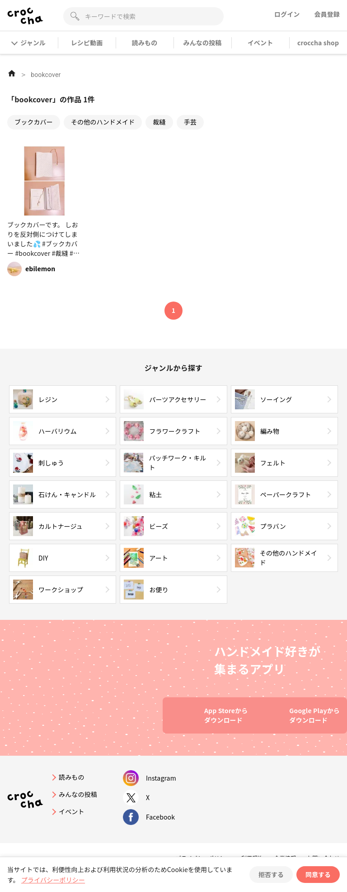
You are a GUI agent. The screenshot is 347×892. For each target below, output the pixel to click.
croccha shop (318, 42)
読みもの (145, 42)
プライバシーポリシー (53, 879)
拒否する (271, 874)
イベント (260, 42)
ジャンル (28, 42)
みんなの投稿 (202, 42)
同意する (318, 874)
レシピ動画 (87, 42)
